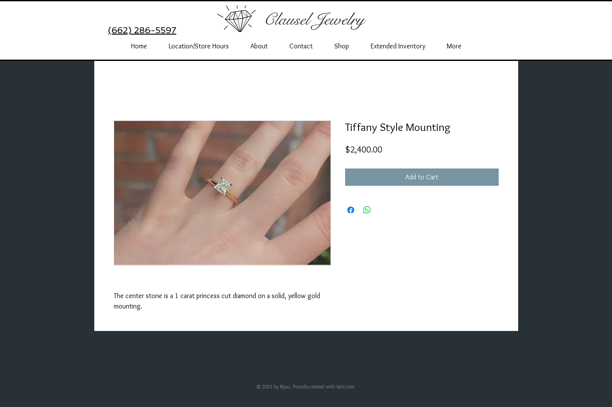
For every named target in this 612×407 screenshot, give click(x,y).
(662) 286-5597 (142, 30)
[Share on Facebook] (351, 210)
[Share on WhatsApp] (367, 210)
